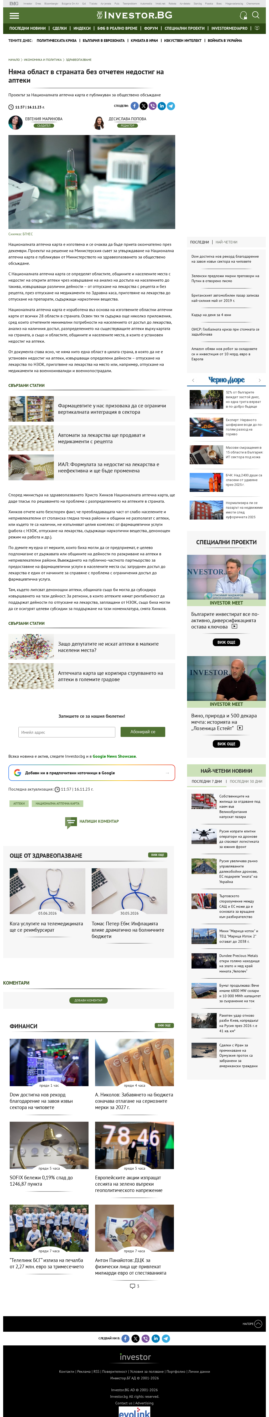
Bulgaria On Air (70, 3)
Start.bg (198, 3)
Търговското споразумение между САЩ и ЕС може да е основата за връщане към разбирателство (236, 906)
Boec (219, 3)
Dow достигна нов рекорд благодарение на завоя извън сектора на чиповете (225, 259)
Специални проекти (185, 28)
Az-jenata (106, 3)
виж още (157, 855)
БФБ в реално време (117, 28)
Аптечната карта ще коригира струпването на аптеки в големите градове (110, 676)
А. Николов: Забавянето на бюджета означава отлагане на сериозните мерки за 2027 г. (134, 1100)
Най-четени (226, 242)
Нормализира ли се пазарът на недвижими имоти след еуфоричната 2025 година (226, 512)
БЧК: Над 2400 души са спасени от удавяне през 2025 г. (226, 482)
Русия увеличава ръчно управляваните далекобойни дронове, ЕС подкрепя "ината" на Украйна (238, 871)
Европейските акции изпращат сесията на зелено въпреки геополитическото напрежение (129, 1183)
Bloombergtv (51, 3)
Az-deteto (185, 3)
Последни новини (27, 28)
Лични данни (199, 1371)
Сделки (60, 28)
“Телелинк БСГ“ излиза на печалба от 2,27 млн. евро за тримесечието (47, 1263)
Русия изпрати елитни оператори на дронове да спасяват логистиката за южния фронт (239, 839)
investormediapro (229, 28)
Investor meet (257, 28)
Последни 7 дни (207, 781)
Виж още (226, 642)
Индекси (82, 28)
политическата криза (56, 40)
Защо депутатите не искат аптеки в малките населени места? (108, 646)
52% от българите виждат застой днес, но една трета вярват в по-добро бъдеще (225, 399)
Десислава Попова (127, 118)
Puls (117, 3)
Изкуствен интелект (182, 40)
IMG (15, 3)
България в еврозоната (104, 40)
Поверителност (114, 1371)
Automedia (146, 3)
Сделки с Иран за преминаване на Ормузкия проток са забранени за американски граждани (238, 1055)
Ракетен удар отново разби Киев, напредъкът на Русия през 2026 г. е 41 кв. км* (238, 1023)
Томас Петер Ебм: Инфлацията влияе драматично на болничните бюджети (128, 929)
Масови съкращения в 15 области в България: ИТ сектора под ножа (226, 454)
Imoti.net (160, 3)
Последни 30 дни (246, 781)
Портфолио (176, 1371)
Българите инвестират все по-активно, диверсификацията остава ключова (225, 620)
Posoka (209, 3)
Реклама (84, 1371)
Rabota (172, 3)
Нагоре (252, 1324)
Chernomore (253, 3)
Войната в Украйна (225, 40)
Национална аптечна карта (57, 803)
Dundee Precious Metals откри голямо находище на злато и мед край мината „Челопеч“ (239, 963)
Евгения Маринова (44, 118)
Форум (151, 28)
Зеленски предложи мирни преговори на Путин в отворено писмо (225, 278)
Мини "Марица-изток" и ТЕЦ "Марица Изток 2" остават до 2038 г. (238, 936)
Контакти (66, 1371)
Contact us (123, 1403)
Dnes (38, 3)
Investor (27, 3)
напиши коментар (99, 821)
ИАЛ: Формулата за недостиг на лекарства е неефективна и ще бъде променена (108, 467)
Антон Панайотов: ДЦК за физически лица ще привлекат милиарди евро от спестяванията (130, 1266)
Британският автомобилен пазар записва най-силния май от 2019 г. (225, 298)
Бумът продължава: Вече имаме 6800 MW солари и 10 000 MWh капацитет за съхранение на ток (240, 993)
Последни (199, 242)
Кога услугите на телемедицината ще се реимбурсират (46, 926)
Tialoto (93, 3)
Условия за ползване (147, 1371)
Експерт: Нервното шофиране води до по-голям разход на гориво (226, 427)
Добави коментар (88, 1000)
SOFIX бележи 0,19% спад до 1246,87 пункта (41, 1180)
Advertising (144, 1403)
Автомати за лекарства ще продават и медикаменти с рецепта (101, 438)
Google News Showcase (114, 756)
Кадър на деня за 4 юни (211, 314)
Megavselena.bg (234, 3)
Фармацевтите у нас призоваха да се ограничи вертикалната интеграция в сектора (112, 408)
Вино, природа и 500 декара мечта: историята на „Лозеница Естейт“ (224, 722)
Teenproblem (130, 3)
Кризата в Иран (144, 40)
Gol (84, 3)
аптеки (19, 803)
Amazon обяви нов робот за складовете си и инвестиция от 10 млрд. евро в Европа (224, 353)
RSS (96, 1371)
